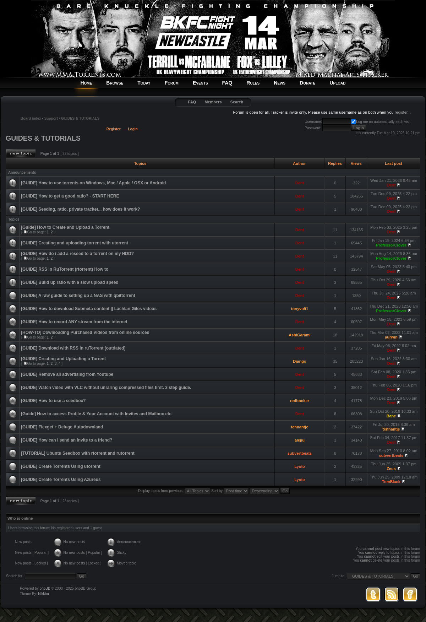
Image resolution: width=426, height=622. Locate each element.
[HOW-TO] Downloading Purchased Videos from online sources (85, 332)
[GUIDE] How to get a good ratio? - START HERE (70, 196)
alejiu (300, 440)
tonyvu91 (299, 309)
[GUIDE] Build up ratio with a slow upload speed (70, 282)
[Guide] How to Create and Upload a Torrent (65, 227)
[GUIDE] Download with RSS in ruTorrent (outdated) (73, 348)
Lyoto (299, 466)
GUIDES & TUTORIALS (80, 118)
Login (133, 129)
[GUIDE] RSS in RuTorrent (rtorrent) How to (64, 269)
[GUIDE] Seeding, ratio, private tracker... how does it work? (80, 209)
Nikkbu (43, 594)
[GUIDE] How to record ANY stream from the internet (74, 321)
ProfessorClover (391, 245)
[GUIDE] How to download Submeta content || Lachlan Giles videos (89, 308)
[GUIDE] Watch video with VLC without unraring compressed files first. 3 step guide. (106, 387)
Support (51, 118)
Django (299, 361)
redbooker (299, 401)
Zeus (391, 468)
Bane (391, 416)
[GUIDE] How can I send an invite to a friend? (66, 440)
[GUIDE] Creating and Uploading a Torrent (63, 358)
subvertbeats (300, 453)
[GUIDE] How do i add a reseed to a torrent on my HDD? (77, 253)
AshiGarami (300, 335)
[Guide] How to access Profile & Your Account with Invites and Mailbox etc (96, 413)
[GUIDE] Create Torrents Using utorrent (60, 466)
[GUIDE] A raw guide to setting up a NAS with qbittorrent (78, 295)
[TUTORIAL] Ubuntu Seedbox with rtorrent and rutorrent (78, 453)
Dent (299, 183)
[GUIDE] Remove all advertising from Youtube (67, 374)
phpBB (45, 588)
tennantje (299, 427)
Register (113, 129)
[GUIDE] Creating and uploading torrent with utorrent (74, 242)
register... (403, 112)
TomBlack (391, 482)
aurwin (391, 337)
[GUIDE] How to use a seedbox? (53, 400)
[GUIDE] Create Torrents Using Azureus (61, 479)
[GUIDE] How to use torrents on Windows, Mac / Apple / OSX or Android (93, 182)
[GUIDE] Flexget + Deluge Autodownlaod (62, 426)
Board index (31, 118)
